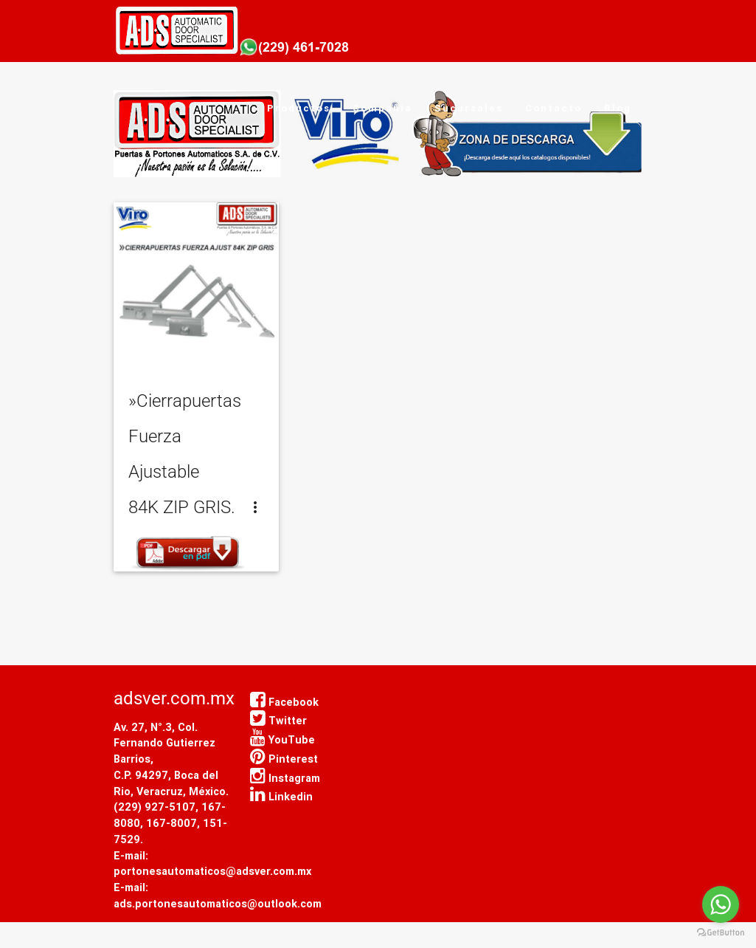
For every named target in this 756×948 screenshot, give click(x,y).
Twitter (278, 720)
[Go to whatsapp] (720, 904)
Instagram (285, 778)
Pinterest (284, 759)
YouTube (282, 739)
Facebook (284, 702)
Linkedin (281, 796)
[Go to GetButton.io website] (720, 933)
